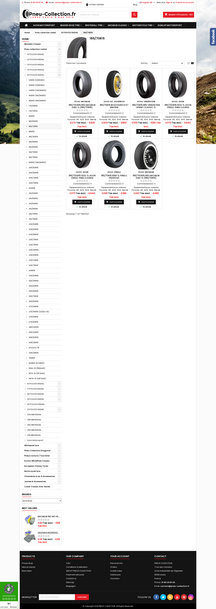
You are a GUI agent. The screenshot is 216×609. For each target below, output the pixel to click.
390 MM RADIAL (34, 424)
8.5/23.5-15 (34, 347)
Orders (113, 567)
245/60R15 (34, 275)
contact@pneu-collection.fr (68, 2)
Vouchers (114, 578)
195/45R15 (33, 136)
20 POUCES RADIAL (36, 404)
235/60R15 (33, 255)
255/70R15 (33, 296)
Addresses (115, 574)
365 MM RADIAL (34, 419)
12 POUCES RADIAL (35, 59)
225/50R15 (33, 224)
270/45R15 (33, 306)
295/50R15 (33, 337)
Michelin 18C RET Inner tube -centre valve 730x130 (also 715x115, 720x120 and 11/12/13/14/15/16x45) (49, 516)
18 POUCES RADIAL (35, 394)
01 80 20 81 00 (37, 2)
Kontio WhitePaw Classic (37, 460)
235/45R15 (34, 249)
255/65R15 (33, 291)
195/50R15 (33, 141)
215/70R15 (33, 213)
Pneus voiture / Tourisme (37, 455)
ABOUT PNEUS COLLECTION (78, 570)
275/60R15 (33, 322)
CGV (68, 563)
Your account (119, 556)
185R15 (32, 131)
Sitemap (70, 582)
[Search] (108, 15)
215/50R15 (33, 193)
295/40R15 (34, 332)
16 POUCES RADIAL (35, 383)
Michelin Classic (117, 25)
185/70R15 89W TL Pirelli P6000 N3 (114, 176)
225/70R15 (33, 239)
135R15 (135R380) (36, 85)
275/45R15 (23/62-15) (39, 311)
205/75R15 (33, 183)
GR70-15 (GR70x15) (37, 378)
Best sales (27, 570)
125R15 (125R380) (36, 80)
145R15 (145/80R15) (37, 90)
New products (28, 567)
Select (168, 63)
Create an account (185, 2)
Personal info (116, 563)
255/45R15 (34, 280)
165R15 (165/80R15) (37, 100)
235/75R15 (33, 265)
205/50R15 (33, 167)
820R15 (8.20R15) (36, 363)
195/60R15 (33, 147)
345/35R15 (34, 352)
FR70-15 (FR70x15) (37, 373)
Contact (160, 556)
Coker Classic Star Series (37, 486)
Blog (135, 4)
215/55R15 (33, 198)
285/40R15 (34, 327)
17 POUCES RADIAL (35, 388)
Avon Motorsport (44, 25)
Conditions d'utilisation (77, 567)
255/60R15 (33, 286)
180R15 (32, 116)
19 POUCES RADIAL (35, 399)
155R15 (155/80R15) (37, 95)
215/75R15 (33, 219)
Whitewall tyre (93, 25)
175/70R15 (33, 111)
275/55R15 (33, 316)
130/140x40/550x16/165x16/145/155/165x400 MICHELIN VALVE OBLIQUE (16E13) (49, 533)
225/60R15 (33, 229)
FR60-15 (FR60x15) (37, 368)
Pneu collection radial (35, 49)
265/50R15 (33, 301)
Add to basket (82, 131)
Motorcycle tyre (142, 25)
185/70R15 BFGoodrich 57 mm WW (114, 106)
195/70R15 (33, 152)
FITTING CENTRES (94, 4)
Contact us (71, 578)
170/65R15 (33, 105)
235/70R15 (33, 260)
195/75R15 (33, 157)
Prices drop (27, 563)
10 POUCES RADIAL (35, 54)
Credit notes (116, 570)
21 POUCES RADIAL (35, 409)
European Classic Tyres (36, 466)
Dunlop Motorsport (170, 25)
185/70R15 (33, 126)
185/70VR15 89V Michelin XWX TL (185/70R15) (82, 106)
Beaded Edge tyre (70, 25)
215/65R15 (33, 208)
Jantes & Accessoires (35, 481)
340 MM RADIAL (34, 414)
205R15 (32, 188)
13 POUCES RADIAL (35, 64)
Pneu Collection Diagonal (37, 450)
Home (25, 39)
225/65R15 (33, 234)
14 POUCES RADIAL (35, 69)
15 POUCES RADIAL (35, 75)
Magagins (71, 586)
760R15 (32, 358)
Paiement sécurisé (75, 574)
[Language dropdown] (147, 2)
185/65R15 (33, 121)
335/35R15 (33, 342)
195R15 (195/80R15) (37, 162)
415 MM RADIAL (34, 435)
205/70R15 (33, 177)
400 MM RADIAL (34, 430)
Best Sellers (29, 508)
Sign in (169, 2)
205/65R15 (33, 172)
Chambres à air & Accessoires (39, 476)
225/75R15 (33, 244)
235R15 (32, 270)
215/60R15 (33, 203)
